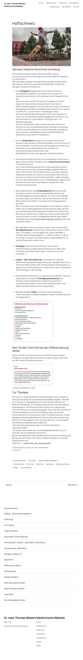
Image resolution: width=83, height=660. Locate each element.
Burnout (9, 485)
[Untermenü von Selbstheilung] (56, 2)
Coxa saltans (32, 460)
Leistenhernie (50, 464)
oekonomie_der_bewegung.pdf (37, 443)
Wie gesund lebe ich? (13, 554)
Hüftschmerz (30, 464)
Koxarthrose (39, 464)
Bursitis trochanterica (19, 460)
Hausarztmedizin (11, 577)
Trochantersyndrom (26, 467)
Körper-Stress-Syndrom (14, 589)
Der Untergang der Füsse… (15, 600)
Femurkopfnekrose (18, 464)
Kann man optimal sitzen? (15, 583)
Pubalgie (15, 467)
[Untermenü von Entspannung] (59, 6)
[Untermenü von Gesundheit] (78, 2)
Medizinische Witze (12, 565)
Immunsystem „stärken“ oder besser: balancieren (24, 542)
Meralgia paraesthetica (63, 464)
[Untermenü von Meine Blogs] (71, 6)
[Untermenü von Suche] (43, 2)
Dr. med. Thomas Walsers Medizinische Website (14, 4)
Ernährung (8, 519)
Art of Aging (9, 525)
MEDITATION (72, 485)
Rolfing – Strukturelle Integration (18, 514)
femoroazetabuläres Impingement (48, 460)
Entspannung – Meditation (15, 548)
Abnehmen (8, 560)
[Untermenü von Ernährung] (44, 629)
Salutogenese (10, 571)
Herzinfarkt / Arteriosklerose (16, 537)
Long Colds (9, 594)
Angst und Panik (11, 531)
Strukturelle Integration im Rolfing (48, 219)
